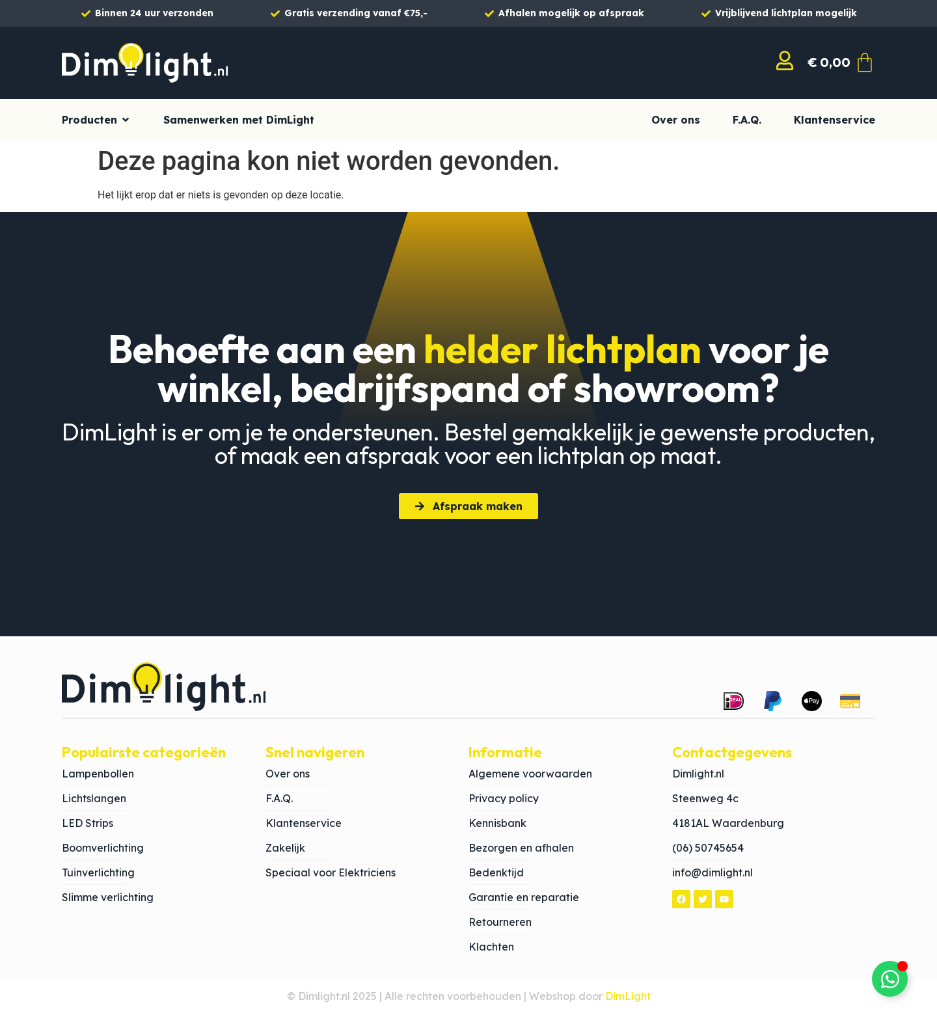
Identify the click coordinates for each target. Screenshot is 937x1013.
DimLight (628, 996)
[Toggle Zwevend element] (890, 979)
